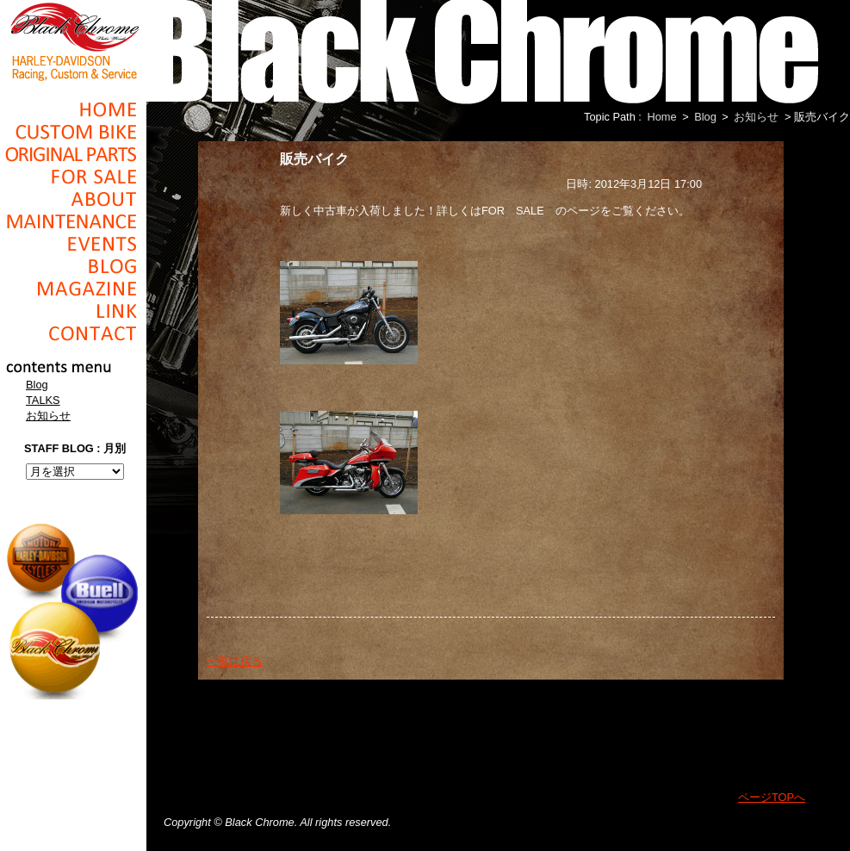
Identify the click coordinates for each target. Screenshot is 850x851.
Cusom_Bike (73, 132)
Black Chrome (73, 40)
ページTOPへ (771, 797)
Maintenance (73, 221)
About (73, 199)
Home (73, 109)
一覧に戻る (235, 661)
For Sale (73, 176)
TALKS (43, 400)
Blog (73, 266)
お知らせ (48, 415)
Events (73, 244)
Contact (73, 333)
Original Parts (73, 154)
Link (73, 311)
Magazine (73, 288)
